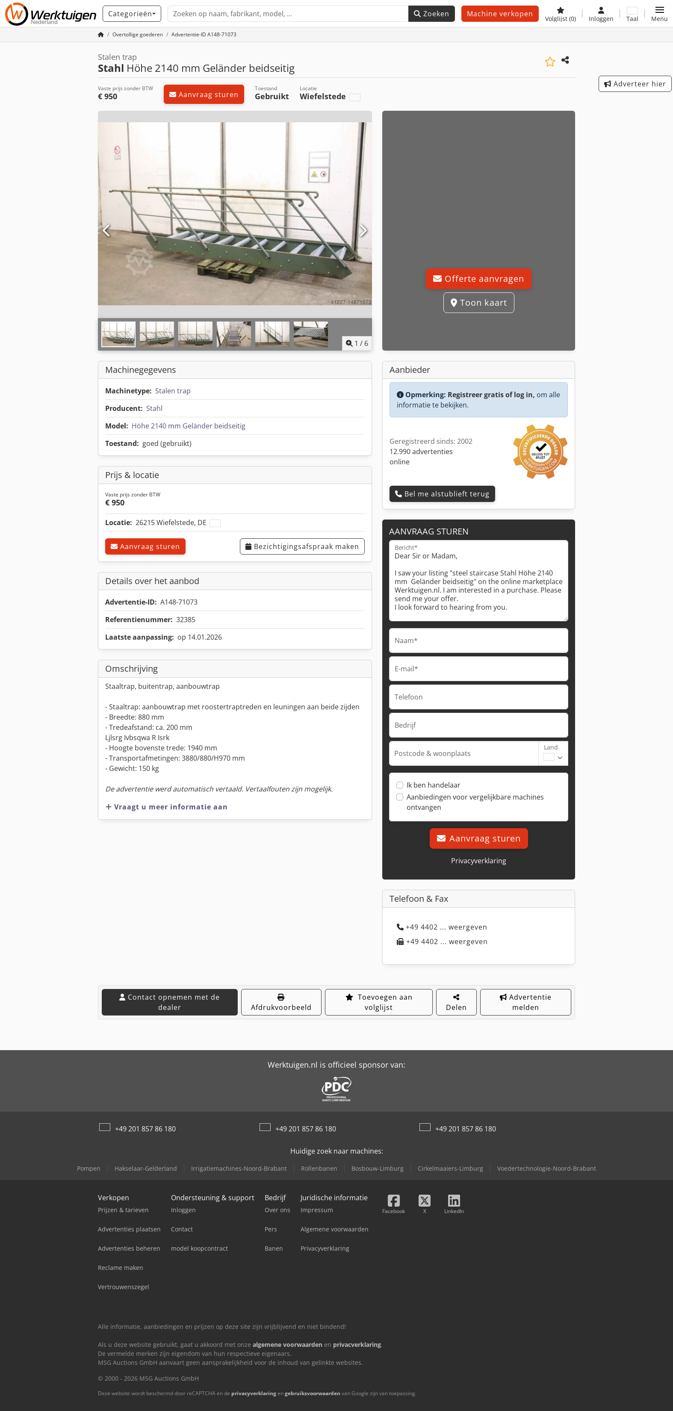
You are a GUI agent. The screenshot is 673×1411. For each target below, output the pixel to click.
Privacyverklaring (478, 860)
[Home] (101, 34)
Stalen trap (173, 391)
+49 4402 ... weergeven (442, 927)
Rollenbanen (319, 1168)
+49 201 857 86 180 (145, 1129)
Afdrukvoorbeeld (281, 1003)
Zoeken (431, 13)
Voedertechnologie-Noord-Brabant (546, 1168)
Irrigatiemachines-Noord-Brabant (239, 1168)
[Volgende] (363, 231)
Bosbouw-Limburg (377, 1168)
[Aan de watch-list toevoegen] (550, 62)
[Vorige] (107, 231)
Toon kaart (479, 302)
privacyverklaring (253, 1393)
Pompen (88, 1168)
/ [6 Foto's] (357, 343)
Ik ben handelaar (433, 785)
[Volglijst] (560, 14)
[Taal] (632, 14)
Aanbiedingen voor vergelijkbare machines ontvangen (475, 802)
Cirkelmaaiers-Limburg (450, 1168)
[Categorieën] (132, 14)
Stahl (154, 408)
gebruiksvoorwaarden (312, 1393)
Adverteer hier (635, 84)
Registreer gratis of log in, (491, 394)
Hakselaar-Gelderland (146, 1168)
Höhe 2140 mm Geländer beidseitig (188, 426)
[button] (659, 14)
